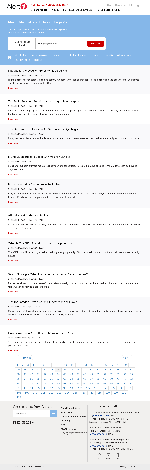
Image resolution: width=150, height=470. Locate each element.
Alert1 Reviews (68, 429)
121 (124, 392)
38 (18, 374)
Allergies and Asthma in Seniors (28, 215)
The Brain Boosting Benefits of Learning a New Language (44, 101)
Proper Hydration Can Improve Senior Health (36, 184)
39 (24, 374)
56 (18, 379)
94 (31, 388)
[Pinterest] (27, 422)
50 (98, 374)
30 (84, 369)
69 (104, 379)
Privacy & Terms (127, 467)
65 (78, 379)
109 (27, 392)
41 (38, 374)
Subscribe (96, 43)
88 (111, 383)
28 (71, 369)
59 (38, 379)
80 (58, 383)
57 (24, 379)
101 (80, 388)
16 (105, 365)
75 (24, 383)
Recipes (38, 59)
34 (111, 369)
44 (58, 374)
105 (112, 388)
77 (38, 383)
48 (84, 374)
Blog (63, 425)
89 (118, 383)
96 (44, 388)
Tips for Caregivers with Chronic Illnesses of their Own (42, 302)
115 (75, 392)
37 (131, 369)
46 (71, 374)
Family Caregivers (39, 55)
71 (118, 379)
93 (24, 388)
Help (109, 5)
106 (120, 388)
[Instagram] (32, 422)
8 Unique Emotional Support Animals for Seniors (39, 157)
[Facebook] (14, 422)
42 (44, 374)
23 (38, 369)
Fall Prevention (22, 59)
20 (18, 369)
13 (85, 365)
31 (91, 369)
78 (44, 383)
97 (51, 388)
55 (131, 374)
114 (67, 392)
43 (51, 374)
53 (118, 374)
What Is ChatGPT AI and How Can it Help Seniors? (40, 243)
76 (31, 383)
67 (91, 379)
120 (116, 392)
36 (124, 369)
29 (78, 369)
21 (24, 369)
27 (64, 369)
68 (98, 379)
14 (92, 365)
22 (31, 369)
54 (124, 374)
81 (64, 383)
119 (107, 392)
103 (96, 388)
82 (71, 383)
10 (65, 365)
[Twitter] (18, 422)
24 (44, 369)
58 (31, 379)
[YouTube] (23, 422)
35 (118, 369)
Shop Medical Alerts (71, 408)
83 (78, 383)
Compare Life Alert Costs (74, 416)
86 (98, 383)
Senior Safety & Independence (118, 55)
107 (128, 388)
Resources (58, 55)
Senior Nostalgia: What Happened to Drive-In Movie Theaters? (48, 274)
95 (38, 388)
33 (104, 369)
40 (31, 374)
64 (71, 379)
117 (91, 392)
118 (99, 392)
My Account (120, 5)
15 (98, 365)
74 (18, 383)
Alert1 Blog (20, 55)
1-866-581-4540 (57, 5)
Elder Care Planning (77, 55)
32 (98, 369)
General (95, 55)
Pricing (55, 10)
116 (83, 392)
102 (88, 388)
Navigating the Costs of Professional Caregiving (38, 71)
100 (72, 388)
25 (51, 369)
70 (111, 379)
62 (58, 379)
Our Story (65, 421)
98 (58, 388)
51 (104, 374)
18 (118, 365)
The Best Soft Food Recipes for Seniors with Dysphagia (43, 129)
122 (19, 397)
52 (111, 374)
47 (78, 374)
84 (84, 383)
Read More (13, 88)
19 (125, 365)
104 (104, 388)
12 (78, 365)
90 (124, 383)
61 (51, 379)
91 (131, 383)
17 (112, 365)
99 (64, 388)
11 (72, 365)
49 (91, 374)
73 (131, 379)
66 (84, 379)
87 (104, 383)
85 (91, 383)
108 (19, 392)
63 (64, 379)
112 (51, 392)
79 (51, 383)
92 (18, 388)
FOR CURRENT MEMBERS (108, 10)
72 (124, 379)
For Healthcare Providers (77, 10)
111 (43, 392)
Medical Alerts (39, 10)
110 (35, 392)
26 (58, 369)
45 (64, 374)
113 (59, 392)
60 (44, 379)
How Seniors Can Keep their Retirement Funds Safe (41, 333)
